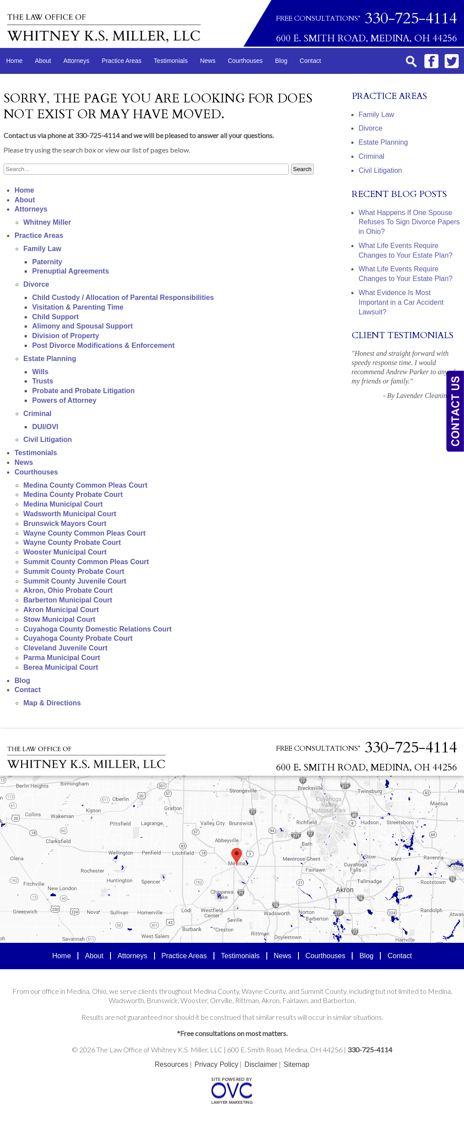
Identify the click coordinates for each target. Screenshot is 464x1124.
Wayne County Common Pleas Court (84, 533)
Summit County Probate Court (73, 571)
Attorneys (76, 60)
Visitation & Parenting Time (77, 307)
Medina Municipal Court (63, 504)
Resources (171, 1064)
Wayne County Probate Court (72, 542)
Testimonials (171, 60)
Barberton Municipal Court (67, 600)
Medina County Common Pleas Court (85, 485)
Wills (40, 372)
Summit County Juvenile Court (74, 581)
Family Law (42, 248)
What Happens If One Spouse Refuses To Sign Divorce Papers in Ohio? (409, 222)
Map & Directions (52, 703)
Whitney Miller (47, 222)
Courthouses (245, 60)
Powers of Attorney (64, 400)
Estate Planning (49, 358)
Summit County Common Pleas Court (86, 562)
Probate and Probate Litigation (83, 390)
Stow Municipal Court (59, 619)
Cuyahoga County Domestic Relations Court (97, 629)
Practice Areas (121, 60)
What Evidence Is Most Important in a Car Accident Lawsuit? (401, 302)
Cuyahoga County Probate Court (78, 638)
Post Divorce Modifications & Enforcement (103, 345)
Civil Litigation (47, 439)
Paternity (47, 262)
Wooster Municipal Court (65, 552)
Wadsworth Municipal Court (69, 514)
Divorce (36, 284)
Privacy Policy (217, 1064)
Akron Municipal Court (61, 609)
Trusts (42, 381)
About (43, 60)
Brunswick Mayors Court (64, 523)
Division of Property (65, 335)
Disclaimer (260, 1064)
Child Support (55, 317)
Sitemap (296, 1064)
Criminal (37, 413)
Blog (281, 60)
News (207, 60)
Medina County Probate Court (73, 494)
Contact (310, 60)
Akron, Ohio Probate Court (68, 590)
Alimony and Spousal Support (82, 326)
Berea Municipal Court (60, 667)
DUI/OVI (45, 427)
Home (14, 60)
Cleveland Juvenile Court (65, 648)
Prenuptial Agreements (70, 271)
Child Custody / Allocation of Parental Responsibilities (123, 297)
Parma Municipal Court (61, 657)
